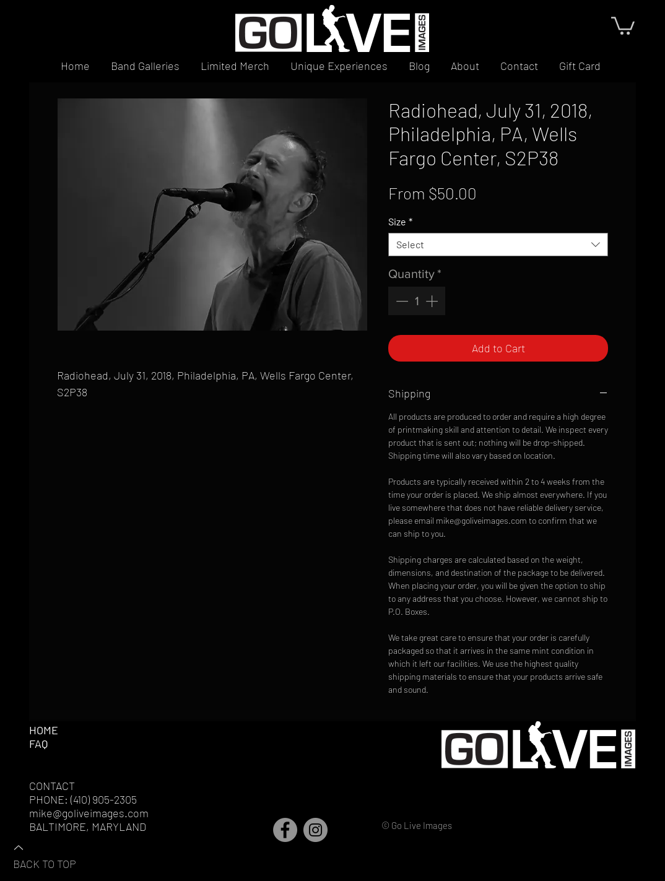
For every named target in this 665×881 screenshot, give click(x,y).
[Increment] (432, 301)
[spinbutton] (416, 301)
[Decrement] (400, 301)
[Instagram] (315, 830)
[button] (623, 25)
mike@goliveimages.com (89, 813)
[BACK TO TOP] (56, 855)
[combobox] (498, 244)
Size (400, 221)
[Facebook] (285, 830)
